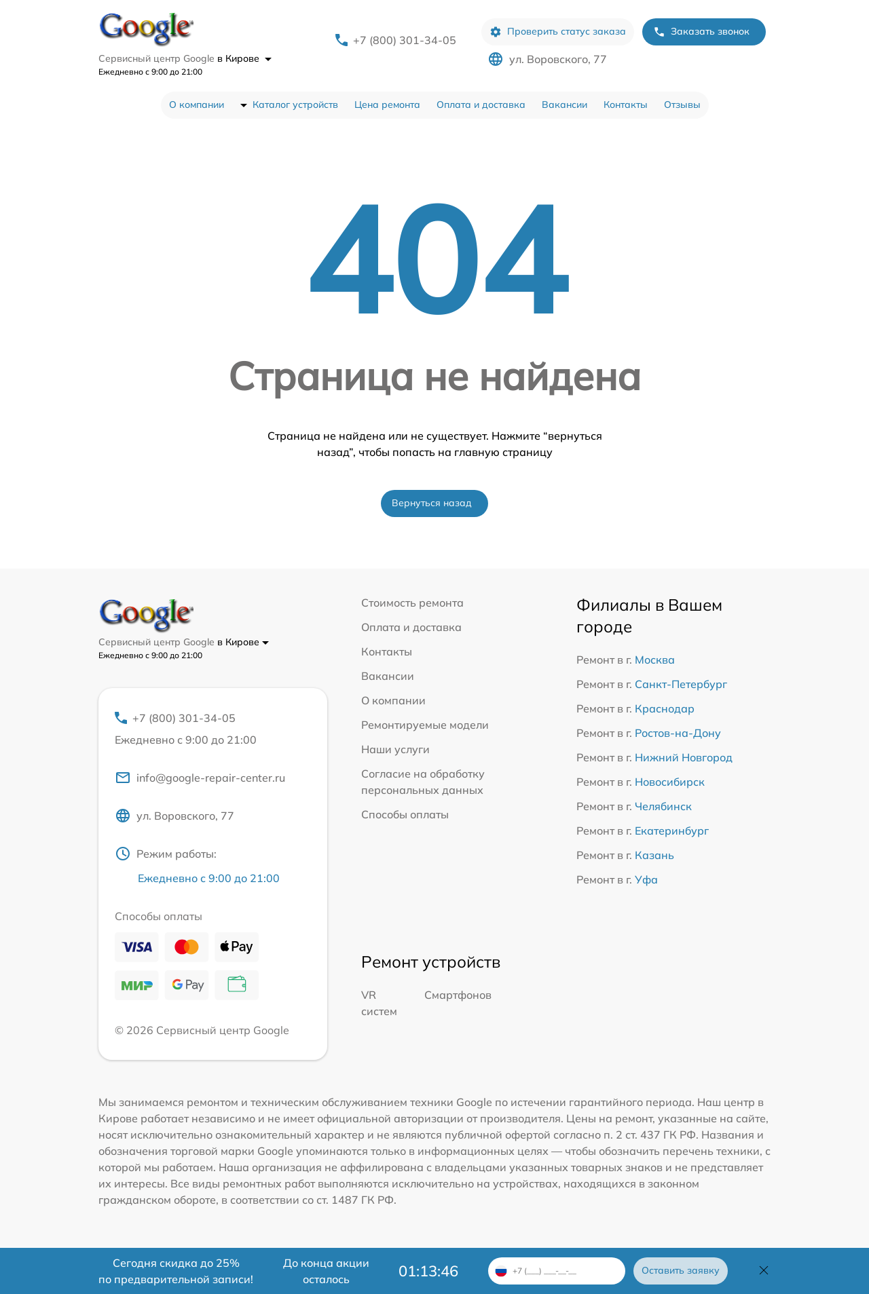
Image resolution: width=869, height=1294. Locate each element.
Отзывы (682, 104)
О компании (196, 104)
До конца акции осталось (326, 1271)
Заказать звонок (701, 31)
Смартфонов (458, 995)
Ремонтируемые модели (425, 724)
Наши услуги (395, 749)
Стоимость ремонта (412, 602)
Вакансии (564, 104)
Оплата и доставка (481, 104)
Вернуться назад (432, 503)
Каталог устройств (295, 104)
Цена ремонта (387, 104)
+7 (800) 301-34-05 (404, 40)
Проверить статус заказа (557, 31)
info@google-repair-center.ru (200, 777)
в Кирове (244, 58)
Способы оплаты (405, 814)
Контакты (626, 104)
